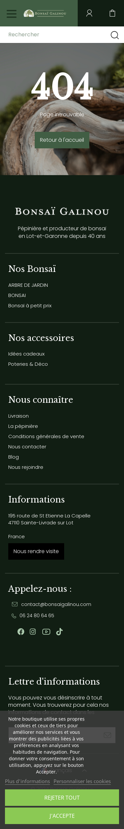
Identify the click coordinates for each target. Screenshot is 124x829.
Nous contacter (27, 446)
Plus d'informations (27, 781)
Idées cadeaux (26, 353)
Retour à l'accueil (62, 140)
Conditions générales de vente (46, 436)
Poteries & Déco (28, 363)
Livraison (18, 415)
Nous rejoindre (25, 467)
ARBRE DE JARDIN (28, 285)
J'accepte (62, 815)
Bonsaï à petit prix (30, 305)
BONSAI (17, 295)
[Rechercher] (60, 34)
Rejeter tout (62, 797)
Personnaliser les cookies (82, 781)
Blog (13, 456)
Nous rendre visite (36, 551)
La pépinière (23, 426)
